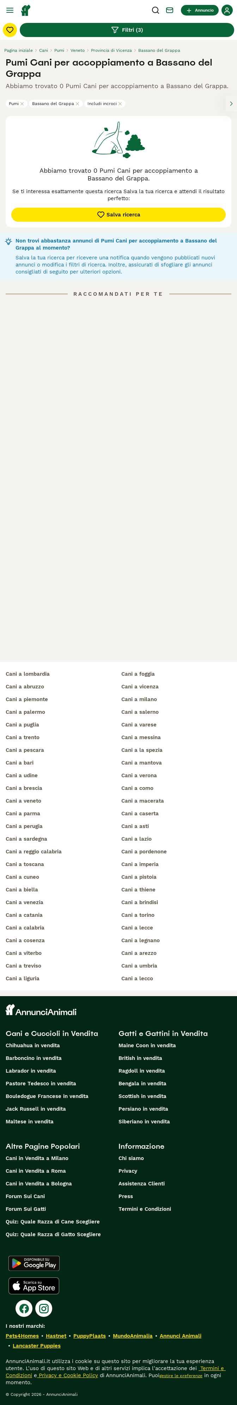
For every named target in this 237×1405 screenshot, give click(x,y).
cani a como (137, 788)
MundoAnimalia (133, 1336)
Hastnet (56, 1336)
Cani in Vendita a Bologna (39, 1183)
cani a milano (139, 699)
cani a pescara (25, 750)
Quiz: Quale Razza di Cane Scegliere (53, 1222)
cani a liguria (23, 978)
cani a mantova (141, 763)
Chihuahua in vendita (33, 1045)
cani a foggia (138, 674)
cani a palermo (25, 712)
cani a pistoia (139, 877)
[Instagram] (43, 1308)
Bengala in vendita (142, 1083)
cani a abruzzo (25, 686)
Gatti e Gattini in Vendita (163, 1033)
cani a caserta (140, 813)
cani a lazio (136, 839)
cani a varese (139, 725)
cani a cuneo (22, 877)
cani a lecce (137, 928)
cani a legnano (140, 940)
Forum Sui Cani (25, 1196)
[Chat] (170, 10)
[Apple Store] (34, 1285)
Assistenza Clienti (142, 1183)
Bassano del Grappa (56, 103)
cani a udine (22, 775)
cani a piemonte (27, 699)
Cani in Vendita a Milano (37, 1158)
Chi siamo (131, 1158)
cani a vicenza (140, 686)
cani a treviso (23, 966)
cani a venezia (24, 902)
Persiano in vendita (143, 1109)
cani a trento (23, 737)
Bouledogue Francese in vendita (47, 1096)
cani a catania (24, 915)
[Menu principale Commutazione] (10, 10)
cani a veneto (23, 801)
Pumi (16, 103)
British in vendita (140, 1058)
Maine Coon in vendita (147, 1045)
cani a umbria (139, 966)
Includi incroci (104, 103)
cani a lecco (137, 978)
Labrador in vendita (31, 1071)
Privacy (128, 1171)
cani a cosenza (25, 940)
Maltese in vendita (30, 1121)
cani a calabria (25, 928)
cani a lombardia (28, 674)
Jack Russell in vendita (36, 1109)
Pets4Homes (22, 1336)
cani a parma (23, 813)
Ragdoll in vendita (142, 1071)
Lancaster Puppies (37, 1346)
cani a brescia (24, 788)
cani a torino (137, 915)
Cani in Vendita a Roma (36, 1171)
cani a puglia (22, 725)
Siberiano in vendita (144, 1121)
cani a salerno (140, 712)
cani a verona (139, 775)
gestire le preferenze (180, 1375)
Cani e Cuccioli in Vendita (52, 1033)
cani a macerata (142, 801)
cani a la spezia (142, 750)
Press (126, 1196)
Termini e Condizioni (145, 1209)
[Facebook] (24, 1308)
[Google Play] (34, 1263)
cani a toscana (25, 864)
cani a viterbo (24, 953)
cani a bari (20, 763)
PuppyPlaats (89, 1336)
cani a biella (22, 889)
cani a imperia (140, 864)
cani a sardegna (26, 839)
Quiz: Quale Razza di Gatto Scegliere (53, 1234)
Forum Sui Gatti (26, 1209)
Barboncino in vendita (34, 1058)
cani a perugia (24, 826)
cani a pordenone (144, 851)
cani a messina (141, 737)
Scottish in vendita (142, 1096)
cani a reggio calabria (34, 851)
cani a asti (135, 826)
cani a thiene (138, 889)
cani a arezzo (139, 953)
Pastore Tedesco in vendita (41, 1083)
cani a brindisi (139, 902)
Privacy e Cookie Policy (67, 1375)
